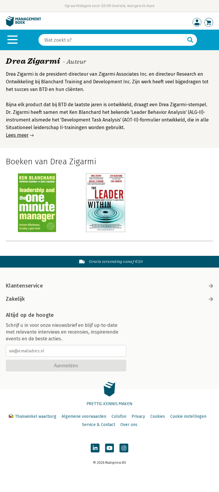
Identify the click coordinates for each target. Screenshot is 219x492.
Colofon (119, 416)
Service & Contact (98, 424)
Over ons (128, 424)
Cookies (157, 416)
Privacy (138, 416)
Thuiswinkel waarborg (33, 416)
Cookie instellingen (188, 416)
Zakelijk (109, 299)
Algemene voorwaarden (84, 416)
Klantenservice (109, 286)
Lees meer (17, 135)
